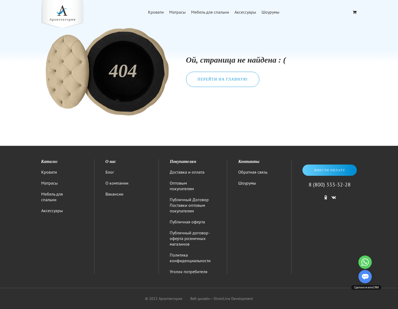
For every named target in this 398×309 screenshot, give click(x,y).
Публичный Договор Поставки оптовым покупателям (189, 205)
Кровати (156, 12)
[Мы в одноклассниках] (326, 200)
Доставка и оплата (187, 172)
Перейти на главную (223, 79)
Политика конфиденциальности (190, 257)
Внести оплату (329, 170)
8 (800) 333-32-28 (330, 184)
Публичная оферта (187, 221)
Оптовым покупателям (182, 185)
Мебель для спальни (210, 12)
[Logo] (62, 14)
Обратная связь (252, 172)
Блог (109, 172)
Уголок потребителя (188, 271)
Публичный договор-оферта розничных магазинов (190, 238)
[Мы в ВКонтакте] (334, 200)
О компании (116, 183)
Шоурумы (270, 12)
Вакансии (114, 194)
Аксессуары (245, 12)
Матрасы (177, 12)
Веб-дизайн (200, 298)
